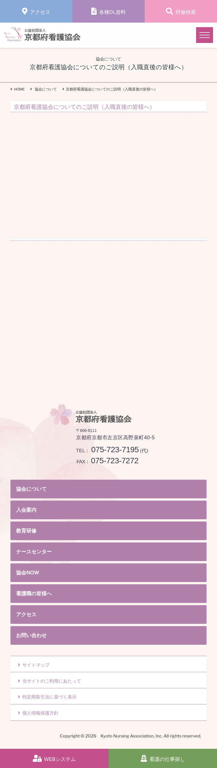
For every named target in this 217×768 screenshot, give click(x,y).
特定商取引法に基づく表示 (47, 696)
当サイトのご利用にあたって (49, 681)
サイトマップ (33, 664)
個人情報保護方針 (38, 713)
